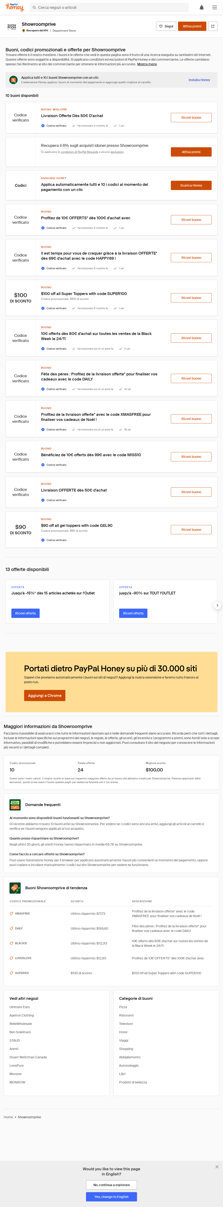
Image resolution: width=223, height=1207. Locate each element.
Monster (16, 1074)
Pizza (123, 1007)
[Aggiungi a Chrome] (44, 695)
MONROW (17, 1082)
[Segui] (166, 26)
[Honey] (15, 7)
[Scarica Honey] (191, 185)
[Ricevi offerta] (25, 613)
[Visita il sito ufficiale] (212, 26)
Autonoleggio (129, 1065)
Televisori (126, 1024)
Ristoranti (126, 1015)
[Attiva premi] (192, 26)
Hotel (123, 1032)
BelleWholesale (21, 1024)
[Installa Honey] (199, 80)
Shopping (126, 1049)
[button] (214, 7)
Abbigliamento (129, 1057)
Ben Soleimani (20, 1032)
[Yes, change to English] (111, 1196)
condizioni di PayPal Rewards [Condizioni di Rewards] (79, 152)
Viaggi (123, 1040)
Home (8, 1117)
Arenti (14, 1049)
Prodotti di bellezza (133, 1082)
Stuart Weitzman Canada (28, 1057)
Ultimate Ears (20, 1007)
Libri (122, 1074)
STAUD (15, 1040)
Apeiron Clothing (22, 1015)
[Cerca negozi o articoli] (109, 7)
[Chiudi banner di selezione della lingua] (217, 1167)
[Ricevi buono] (191, 117)
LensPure (17, 1065)
